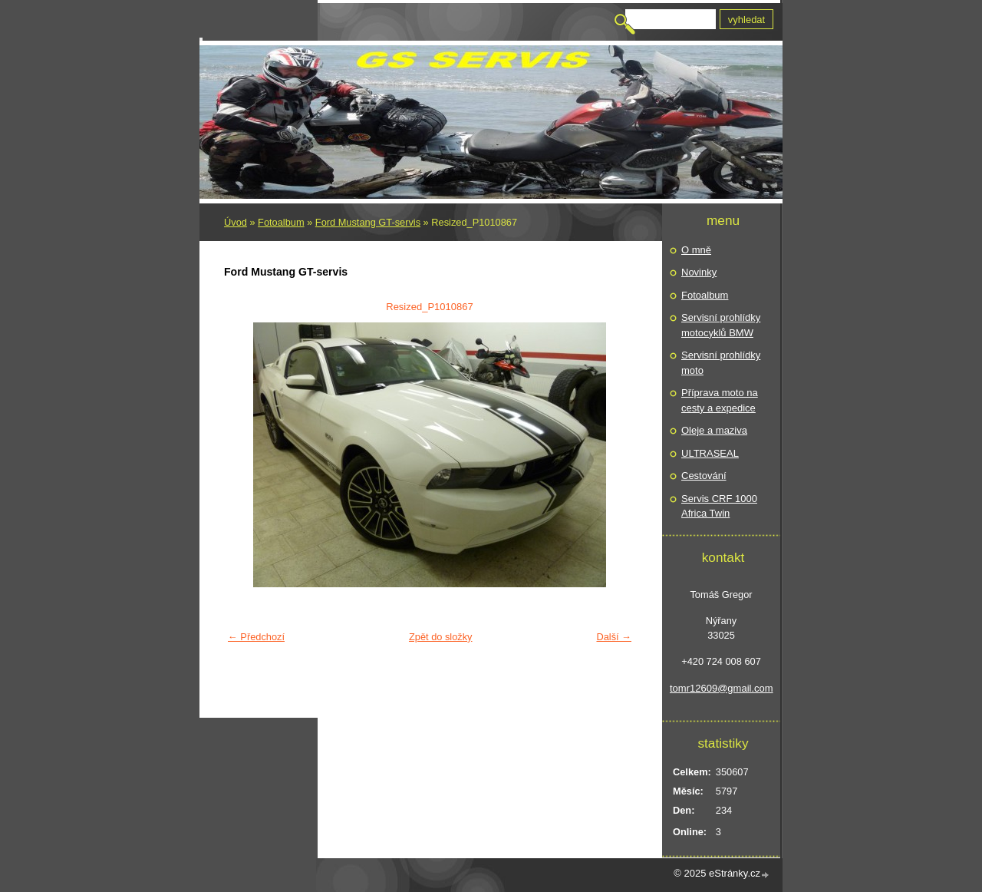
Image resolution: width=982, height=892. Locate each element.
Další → (613, 637)
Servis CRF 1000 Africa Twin (719, 506)
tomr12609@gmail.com (721, 688)
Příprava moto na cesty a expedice (719, 400)
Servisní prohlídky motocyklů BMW (720, 325)
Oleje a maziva (714, 430)
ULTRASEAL (710, 453)
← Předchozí (256, 637)
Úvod (235, 222)
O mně (696, 250)
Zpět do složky (441, 637)
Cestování (704, 475)
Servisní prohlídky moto (720, 362)
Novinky (699, 272)
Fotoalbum (281, 222)
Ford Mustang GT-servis (367, 222)
